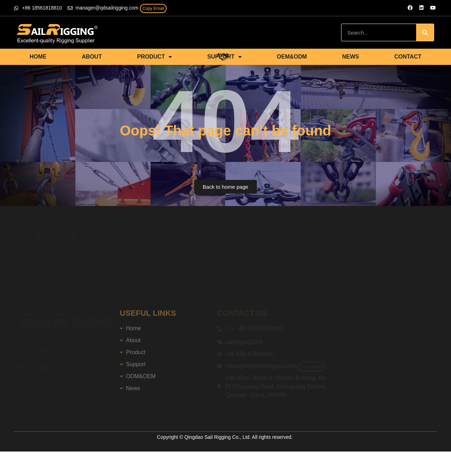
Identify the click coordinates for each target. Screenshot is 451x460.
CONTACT (407, 57)
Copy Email (153, 8)
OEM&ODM (292, 57)
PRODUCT (154, 56)
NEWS (350, 57)
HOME (38, 57)
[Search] (425, 32)
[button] (225, 187)
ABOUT (92, 57)
